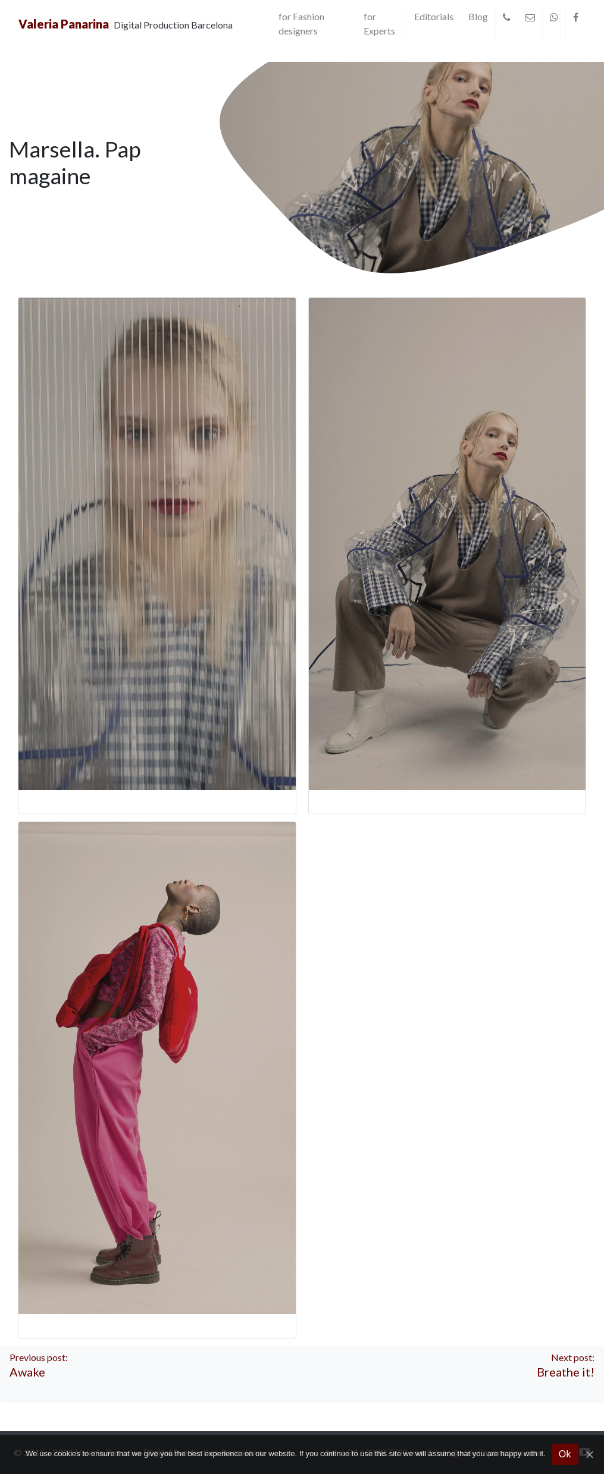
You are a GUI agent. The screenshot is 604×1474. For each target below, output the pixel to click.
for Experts (379, 23)
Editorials (433, 16)
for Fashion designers (301, 23)
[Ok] (589, 1454)
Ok (565, 1454)
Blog (478, 16)
